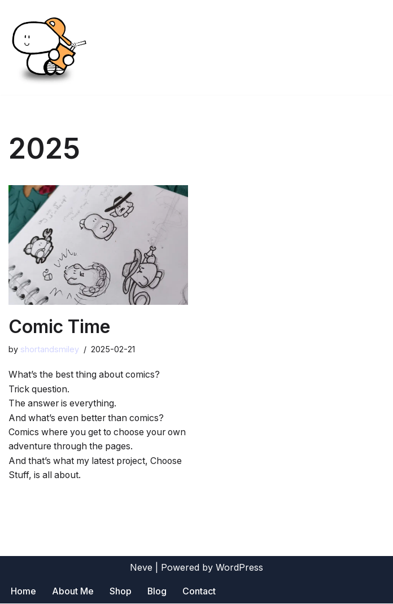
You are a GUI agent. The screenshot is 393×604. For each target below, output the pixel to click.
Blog (157, 592)
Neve (141, 568)
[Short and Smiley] (48, 47)
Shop (121, 592)
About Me (73, 592)
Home (23, 592)
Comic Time (59, 327)
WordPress (239, 568)
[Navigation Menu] (371, 47)
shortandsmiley (49, 349)
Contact (199, 592)
